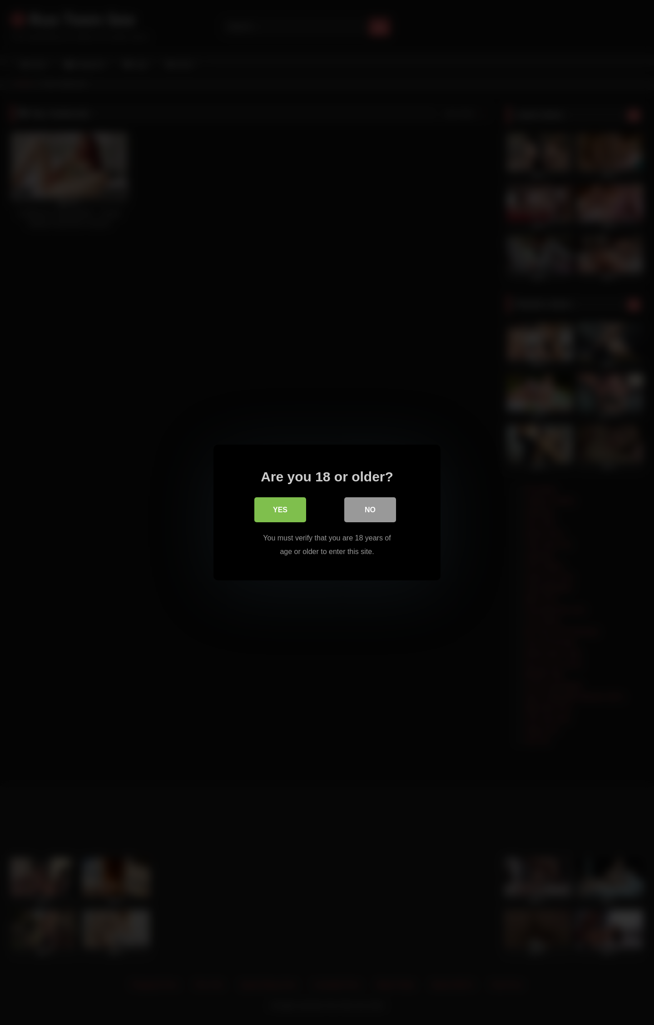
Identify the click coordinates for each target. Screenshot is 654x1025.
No (370, 510)
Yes (280, 510)
